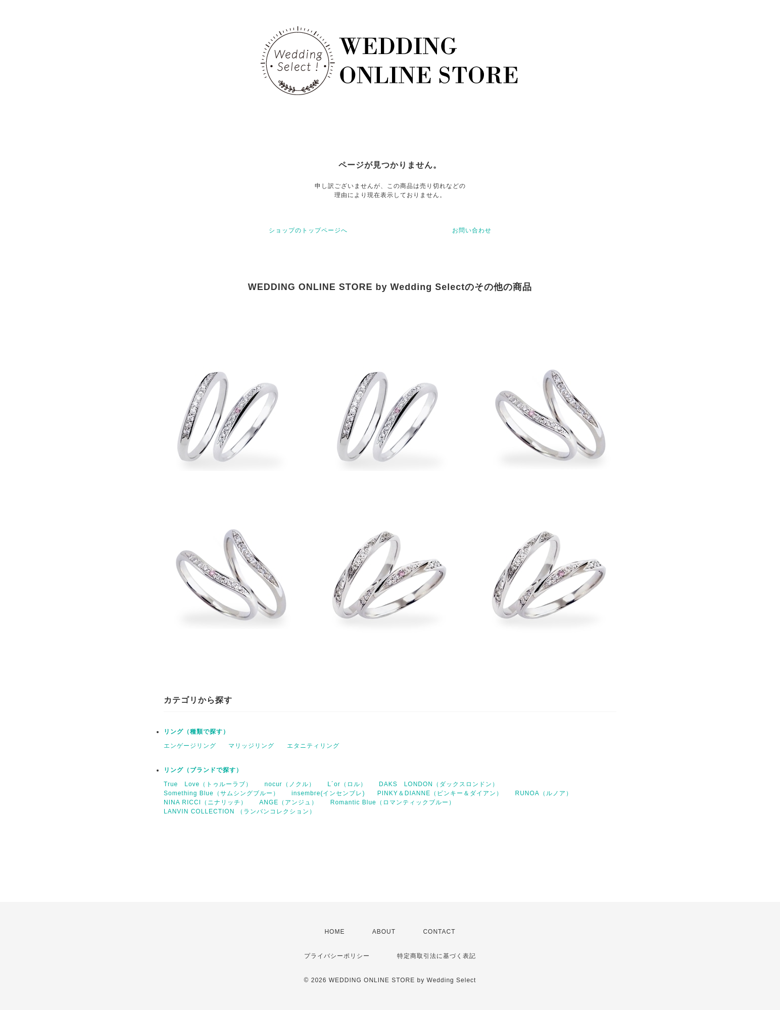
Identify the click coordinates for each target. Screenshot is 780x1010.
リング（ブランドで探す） (203, 770)
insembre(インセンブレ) (328, 793)
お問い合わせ (472, 230)
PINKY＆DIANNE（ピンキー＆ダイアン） (440, 793)
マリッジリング (251, 745)
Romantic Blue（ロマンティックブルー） (392, 802)
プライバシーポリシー (337, 955)
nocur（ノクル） (290, 784)
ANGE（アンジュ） (288, 802)
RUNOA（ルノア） (543, 793)
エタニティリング (313, 745)
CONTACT (439, 931)
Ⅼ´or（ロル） (347, 784)
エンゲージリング (190, 745)
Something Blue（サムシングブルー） (221, 793)
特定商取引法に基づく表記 (436, 955)
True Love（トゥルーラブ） (208, 784)
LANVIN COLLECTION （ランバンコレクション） (240, 811)
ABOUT (384, 931)
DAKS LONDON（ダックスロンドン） (439, 784)
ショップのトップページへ (308, 230)
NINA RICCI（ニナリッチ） (205, 802)
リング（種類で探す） (196, 731)
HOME (334, 931)
